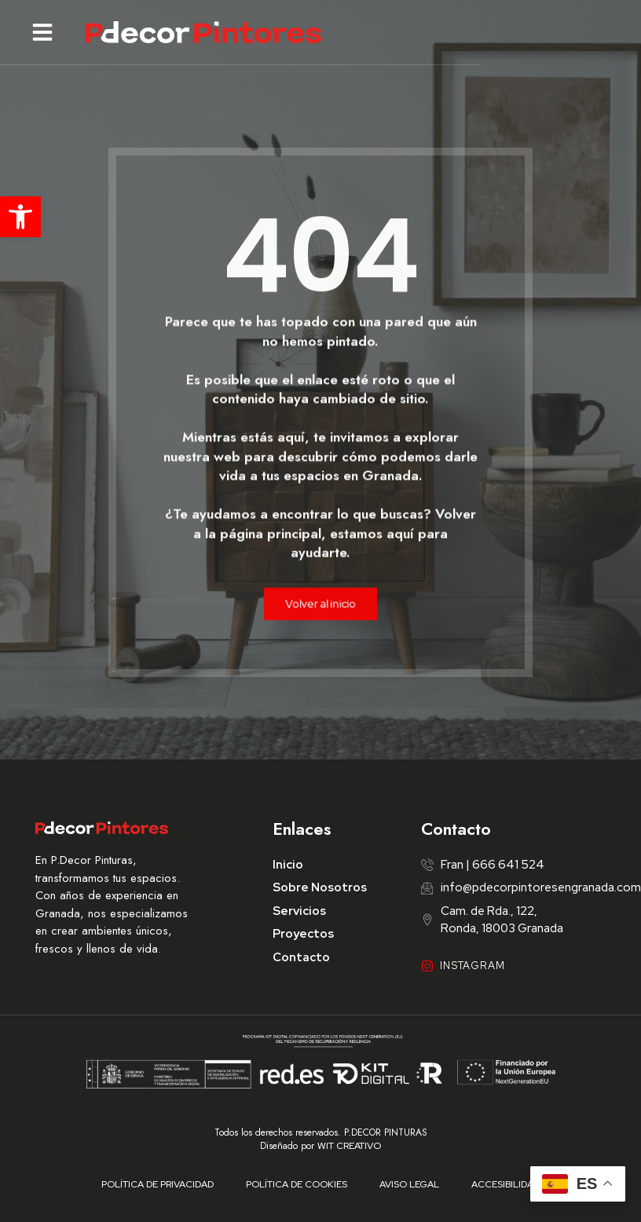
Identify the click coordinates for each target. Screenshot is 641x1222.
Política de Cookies (297, 1184)
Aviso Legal (409, 1184)
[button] (20, 216)
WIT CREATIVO (349, 1146)
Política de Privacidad (159, 1184)
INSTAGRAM (472, 965)
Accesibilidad (505, 1184)
